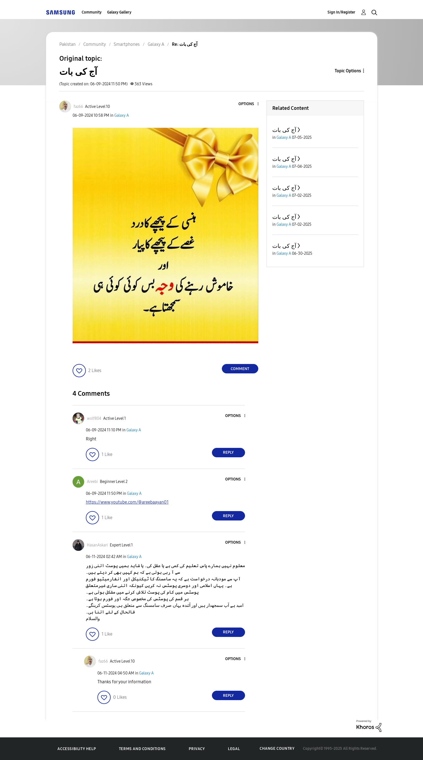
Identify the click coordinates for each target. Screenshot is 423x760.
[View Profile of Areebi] (92, 481)
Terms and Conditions (142, 748)
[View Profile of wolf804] (94, 418)
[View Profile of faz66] (78, 106)
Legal (234, 748)
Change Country (277, 748)
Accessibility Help (76, 748)
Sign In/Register (341, 12)
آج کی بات (284, 130)
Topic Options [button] (348, 70)
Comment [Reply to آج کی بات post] (240, 368)
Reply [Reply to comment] (228, 452)
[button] (248, 104)
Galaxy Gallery (119, 12)
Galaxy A (121, 115)
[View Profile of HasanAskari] (97, 545)
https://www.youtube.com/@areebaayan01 (127, 502)
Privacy (197, 748)
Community (92, 12)
